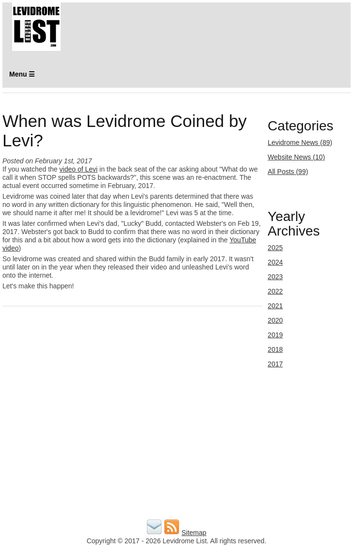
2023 (275, 277)
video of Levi (79, 169)
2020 (275, 320)
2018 (275, 349)
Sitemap (193, 532)
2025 (275, 248)
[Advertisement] (176, 449)
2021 (275, 306)
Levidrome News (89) (300, 142)
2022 (275, 291)
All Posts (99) (288, 171)
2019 (275, 335)
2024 (275, 262)
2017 (275, 364)
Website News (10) (296, 157)
